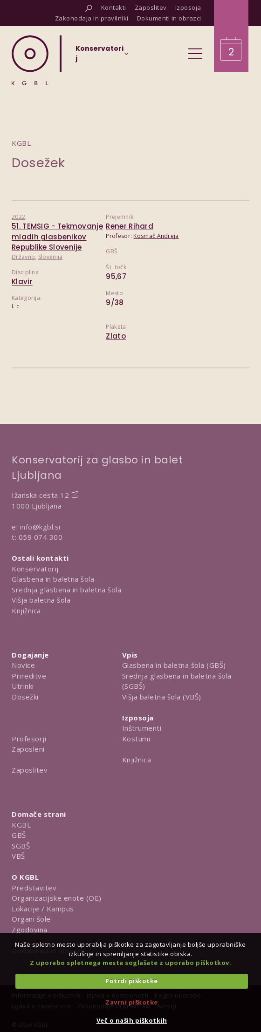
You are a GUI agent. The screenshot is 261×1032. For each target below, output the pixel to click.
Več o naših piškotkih (131, 1020)
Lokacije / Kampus (43, 908)
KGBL (21, 824)
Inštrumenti (142, 728)
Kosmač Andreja (156, 236)
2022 (18, 217)
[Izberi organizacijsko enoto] (100, 56)
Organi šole (31, 918)
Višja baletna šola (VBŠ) (161, 696)
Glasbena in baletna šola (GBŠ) (174, 665)
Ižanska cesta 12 (40, 495)
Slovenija (50, 257)
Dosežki (25, 696)
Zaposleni (28, 749)
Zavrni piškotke (131, 1002)
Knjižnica (26, 610)
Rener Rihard (129, 226)
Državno (23, 257)
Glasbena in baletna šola (53, 579)
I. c (15, 306)
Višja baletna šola (41, 599)
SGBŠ (21, 845)
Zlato (116, 336)
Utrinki (23, 686)
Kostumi (136, 738)
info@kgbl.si (40, 526)
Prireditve (29, 675)
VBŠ (18, 856)
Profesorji (29, 738)
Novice (23, 665)
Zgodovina (30, 929)
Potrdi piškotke (131, 981)
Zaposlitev (30, 769)
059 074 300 (41, 537)
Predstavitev (34, 887)
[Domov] (30, 60)
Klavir (22, 281)
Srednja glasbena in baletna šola (66, 589)
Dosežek (38, 162)
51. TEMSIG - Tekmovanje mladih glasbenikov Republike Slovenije (57, 236)
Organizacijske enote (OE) (57, 898)
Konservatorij (35, 568)
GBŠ (111, 251)
